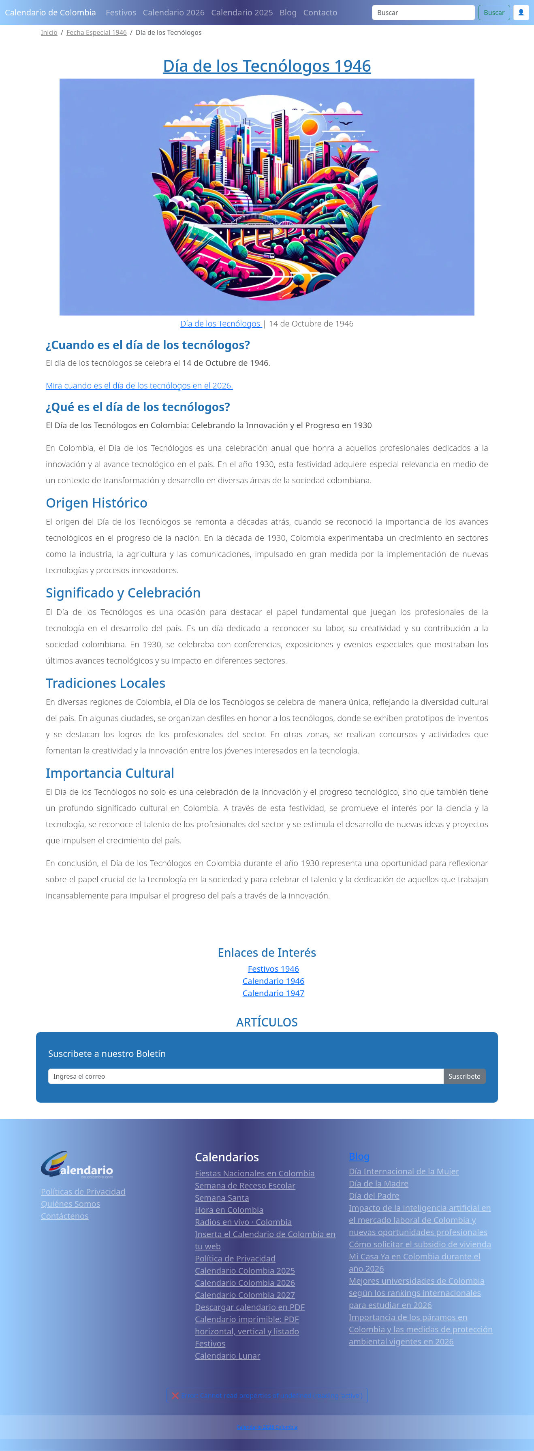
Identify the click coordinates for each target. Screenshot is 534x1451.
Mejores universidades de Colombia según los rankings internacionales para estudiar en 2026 (417, 1292)
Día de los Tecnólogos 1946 (267, 65)
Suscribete (465, 1076)
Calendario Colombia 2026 (245, 1282)
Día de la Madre (378, 1183)
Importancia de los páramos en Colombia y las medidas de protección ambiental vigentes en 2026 (421, 1329)
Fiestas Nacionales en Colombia (255, 1173)
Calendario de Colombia (50, 12)
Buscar (494, 12)
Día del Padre (374, 1195)
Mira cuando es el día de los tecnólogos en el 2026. (139, 385)
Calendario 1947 (274, 993)
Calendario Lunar (228, 1355)
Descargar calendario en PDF (250, 1307)
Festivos (121, 12)
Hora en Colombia (229, 1209)
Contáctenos (65, 1215)
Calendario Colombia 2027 (245, 1294)
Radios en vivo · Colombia (243, 1221)
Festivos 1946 (273, 968)
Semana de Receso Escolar (245, 1185)
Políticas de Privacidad (83, 1191)
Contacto (320, 12)
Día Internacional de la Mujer (404, 1171)
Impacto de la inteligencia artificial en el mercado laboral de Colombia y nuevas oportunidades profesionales (420, 1220)
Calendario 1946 (274, 980)
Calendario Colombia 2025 (245, 1270)
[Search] (423, 12)
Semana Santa (222, 1197)
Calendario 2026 (174, 12)
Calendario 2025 (242, 12)
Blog (288, 12)
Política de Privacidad (235, 1258)
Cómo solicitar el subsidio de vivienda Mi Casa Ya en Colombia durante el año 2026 (420, 1256)
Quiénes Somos (70, 1203)
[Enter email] (246, 1076)
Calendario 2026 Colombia (267, 1426)
